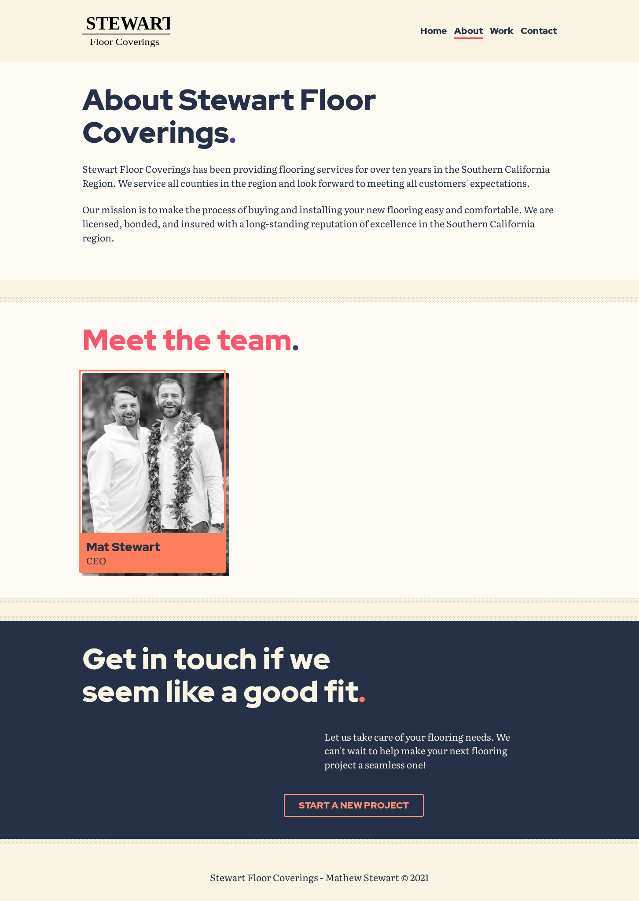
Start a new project (354, 805)
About (468, 30)
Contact (539, 30)
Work (502, 30)
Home (433, 30)
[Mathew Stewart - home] (126, 32)
